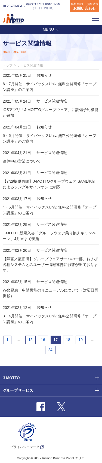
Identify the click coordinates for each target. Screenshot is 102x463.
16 (43, 340)
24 (50, 350)
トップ (8, 65)
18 (68, 340)
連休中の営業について (22, 161)
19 (80, 340)
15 (30, 340)
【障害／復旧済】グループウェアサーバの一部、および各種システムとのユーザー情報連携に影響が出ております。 (50, 264)
